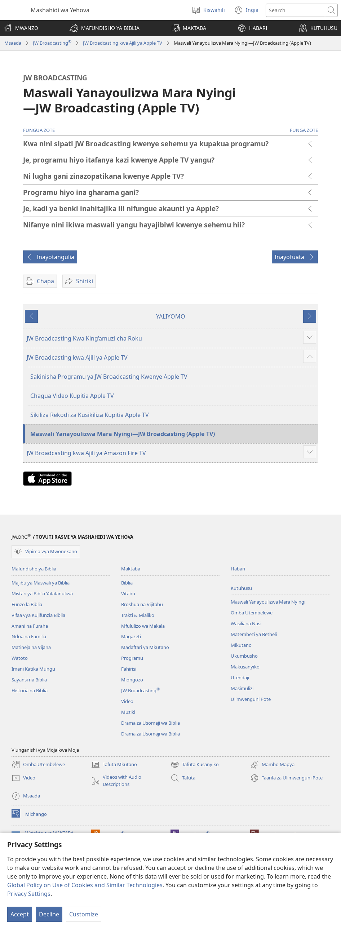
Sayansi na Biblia (29, 679)
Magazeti (131, 636)
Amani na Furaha (30, 626)
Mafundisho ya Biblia (34, 568)
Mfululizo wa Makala (143, 626)
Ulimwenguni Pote (251, 699)
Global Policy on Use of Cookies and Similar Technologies (85, 885)
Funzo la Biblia (27, 604)
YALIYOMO (170, 316)
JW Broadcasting (52, 43)
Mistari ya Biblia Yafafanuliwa (42, 593)
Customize (83, 914)
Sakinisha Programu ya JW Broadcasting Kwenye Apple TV (108, 377)
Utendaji (240, 677)
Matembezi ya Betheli (254, 634)
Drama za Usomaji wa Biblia (150, 723)
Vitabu (128, 593)
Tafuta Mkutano (114, 764)
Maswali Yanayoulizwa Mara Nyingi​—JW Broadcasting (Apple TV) (122, 434)
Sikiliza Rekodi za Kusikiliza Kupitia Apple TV (89, 415)
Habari (238, 568)
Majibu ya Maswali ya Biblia (41, 582)
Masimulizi (242, 688)
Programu (132, 658)
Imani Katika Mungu (33, 669)
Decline (49, 914)
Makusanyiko (245, 666)
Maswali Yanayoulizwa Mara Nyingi (268, 602)
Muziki (128, 712)
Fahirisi (128, 669)
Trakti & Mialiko (137, 615)
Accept (19, 914)
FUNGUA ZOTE (39, 130)
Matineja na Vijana (31, 647)
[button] (104, 28)
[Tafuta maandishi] (295, 10)
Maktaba (130, 568)
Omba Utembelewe (252, 612)
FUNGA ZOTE (304, 130)
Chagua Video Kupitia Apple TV (72, 396)
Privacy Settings (28, 894)
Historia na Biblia (30, 690)
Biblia (127, 582)
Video (127, 701)
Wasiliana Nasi (246, 623)
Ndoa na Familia (29, 636)
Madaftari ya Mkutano (145, 647)
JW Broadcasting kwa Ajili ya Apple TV (122, 43)
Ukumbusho (244, 656)
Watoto (20, 658)
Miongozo (132, 679)
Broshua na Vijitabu (142, 604)
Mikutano (241, 645)
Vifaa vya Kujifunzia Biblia (38, 615)
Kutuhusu (241, 588)
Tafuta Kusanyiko (194, 764)
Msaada (12, 43)
